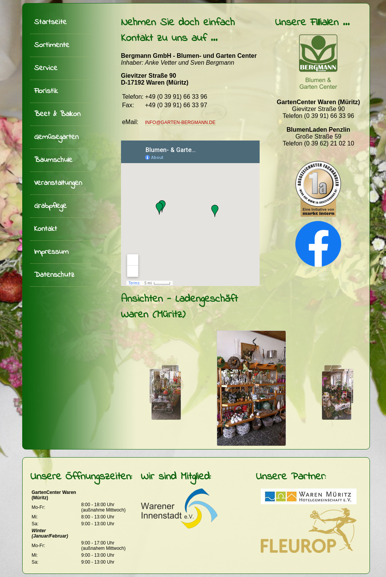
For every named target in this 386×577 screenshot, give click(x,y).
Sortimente (51, 45)
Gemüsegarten (56, 137)
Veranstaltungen (58, 183)
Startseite (50, 22)
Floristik (46, 91)
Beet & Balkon (57, 114)
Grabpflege (50, 206)
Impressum (51, 252)
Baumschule (53, 160)
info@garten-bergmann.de (180, 122)
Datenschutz (54, 275)
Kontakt (45, 229)
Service (45, 68)
